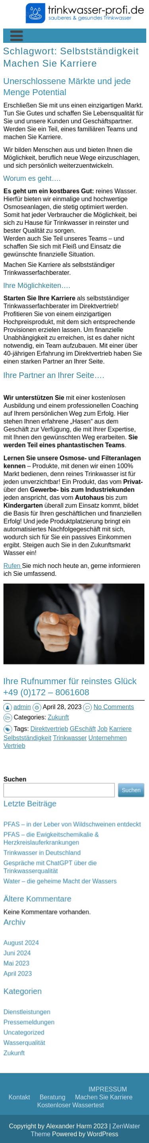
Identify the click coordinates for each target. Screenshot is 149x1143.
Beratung (53, 170)
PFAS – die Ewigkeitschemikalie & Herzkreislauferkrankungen (65, 889)
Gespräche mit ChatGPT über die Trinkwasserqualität (65, 899)
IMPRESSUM (108, 162)
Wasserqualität (55, 963)
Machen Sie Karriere (55, 132)
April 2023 (53, 938)
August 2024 (54, 926)
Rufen (55, 537)
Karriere (87, 671)
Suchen (52, 866)
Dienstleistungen (56, 952)
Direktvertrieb (66, 671)
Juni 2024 (53, 930)
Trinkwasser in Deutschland (62, 893)
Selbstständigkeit (60, 674)
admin (32, 649)
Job (82, 671)
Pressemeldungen (57, 956)
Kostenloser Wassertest (70, 178)
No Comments (105, 649)
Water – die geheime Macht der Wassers (68, 904)
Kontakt (19, 170)
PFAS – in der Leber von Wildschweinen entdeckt (73, 883)
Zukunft (69, 658)
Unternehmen (83, 674)
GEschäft (76, 671)
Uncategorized (55, 959)
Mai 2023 (52, 934)
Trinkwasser (72, 674)
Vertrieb (56, 676)
